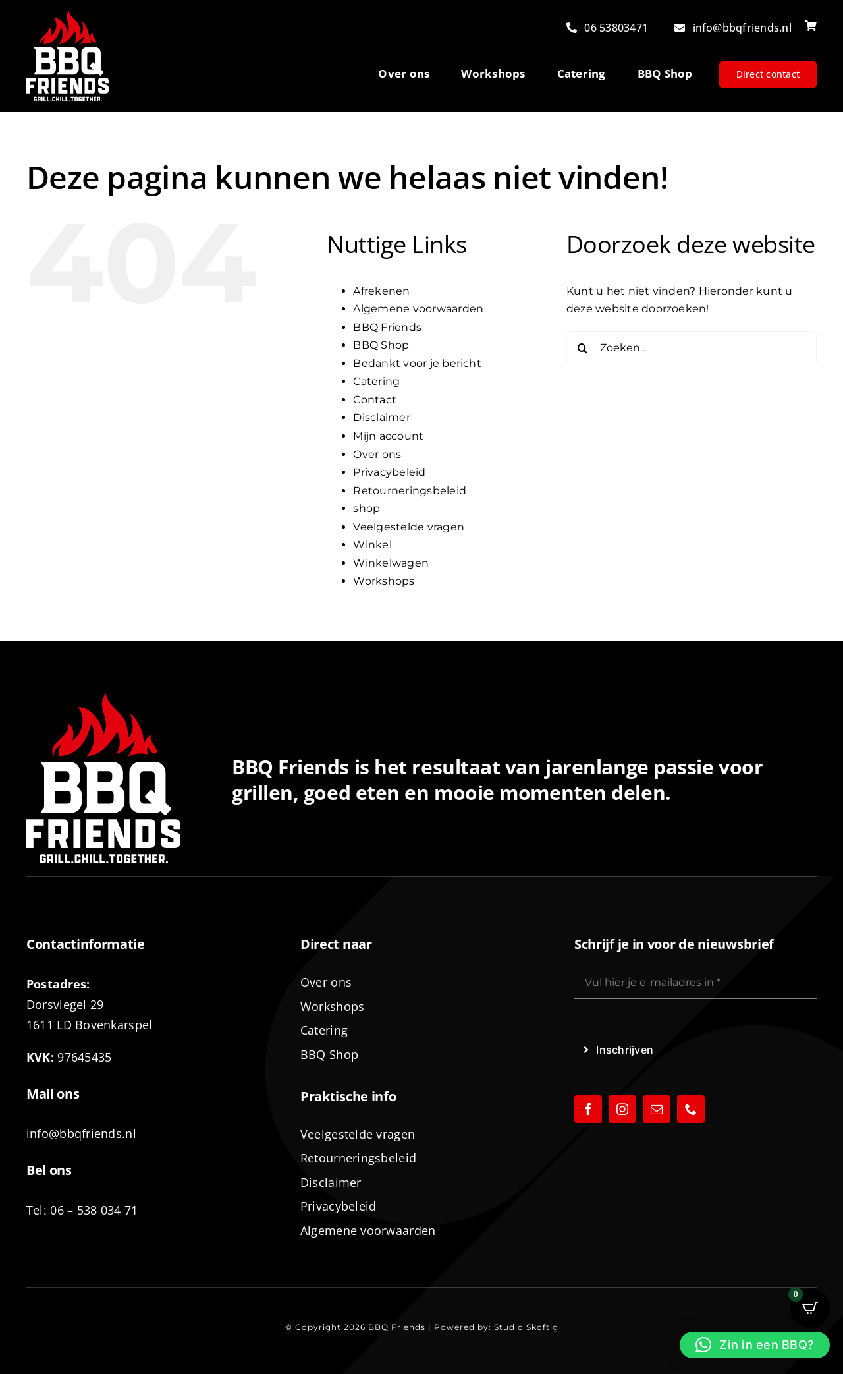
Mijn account (388, 436)
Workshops (383, 581)
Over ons (377, 454)
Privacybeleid (389, 472)
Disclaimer (381, 417)
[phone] (691, 1109)
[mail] (656, 1109)
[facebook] (588, 1109)
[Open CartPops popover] (810, 1308)
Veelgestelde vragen (408, 527)
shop (366, 508)
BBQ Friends (387, 327)
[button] (755, 1345)
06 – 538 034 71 (94, 1210)
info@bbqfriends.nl (81, 1133)
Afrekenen (381, 291)
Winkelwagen (391, 563)
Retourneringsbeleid (409, 490)
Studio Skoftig (526, 1327)
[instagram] (622, 1109)
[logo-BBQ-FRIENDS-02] (67, 15)
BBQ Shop (381, 345)
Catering (376, 381)
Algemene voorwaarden (418, 308)
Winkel (372, 544)
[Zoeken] (582, 347)
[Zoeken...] (691, 347)
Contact (374, 399)
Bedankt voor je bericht (417, 363)
